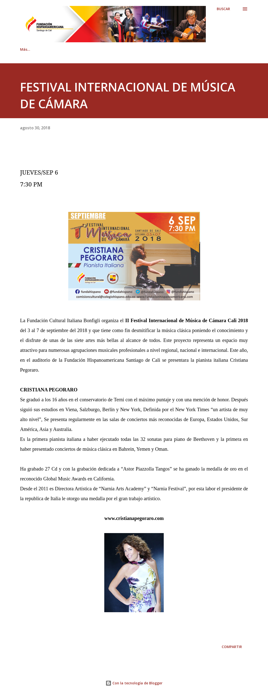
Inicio (24, 49)
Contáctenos (96, 49)
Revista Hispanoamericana (145, 49)
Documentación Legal (201, 49)
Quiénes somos (57, 49)
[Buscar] (223, 9)
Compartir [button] (232, 646)
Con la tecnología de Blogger (134, 683)
